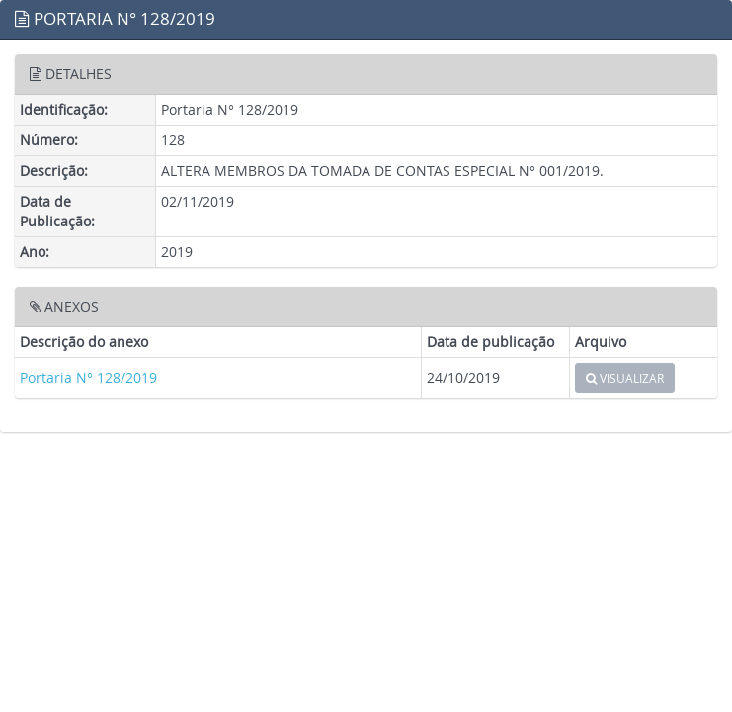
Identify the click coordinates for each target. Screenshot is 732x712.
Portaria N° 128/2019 (88, 377)
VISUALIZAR (625, 378)
